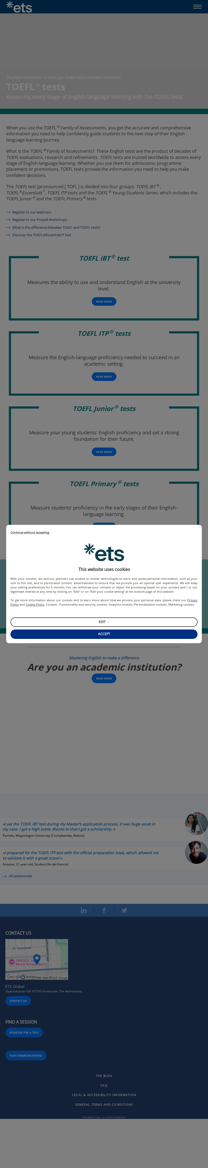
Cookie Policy (35, 604)
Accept (104, 634)
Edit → (104, 622)
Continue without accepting (29, 532)
